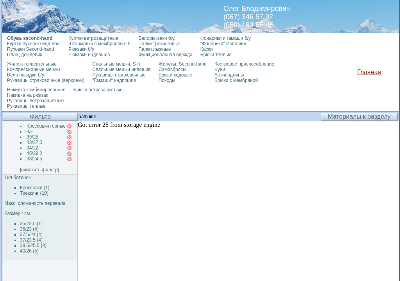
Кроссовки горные (46, 126)
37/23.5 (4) (31, 240)
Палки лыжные (154, 49)
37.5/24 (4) (31, 234)
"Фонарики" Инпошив (223, 43)
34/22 (32, 148)
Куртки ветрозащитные (93, 38)
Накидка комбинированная (36, 89)
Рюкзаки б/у (81, 49)
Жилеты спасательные (32, 64)
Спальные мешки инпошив (121, 69)
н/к (29, 131)
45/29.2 (34, 153)
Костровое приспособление (244, 64)
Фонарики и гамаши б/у (225, 38)
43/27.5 (34, 142)
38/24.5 (34, 159)
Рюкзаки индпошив (89, 54)
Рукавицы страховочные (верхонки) (45, 80)
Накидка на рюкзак (27, 95)
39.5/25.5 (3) (33, 245)
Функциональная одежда (165, 54)
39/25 (32, 137)
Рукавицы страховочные (118, 75)
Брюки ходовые (175, 75)
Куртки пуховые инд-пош (34, 43)
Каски (206, 49)
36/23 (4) (29, 229)
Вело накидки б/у (25, 75)
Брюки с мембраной (236, 80)
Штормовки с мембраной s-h (99, 43)
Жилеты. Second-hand (183, 64)
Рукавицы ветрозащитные (35, 100)
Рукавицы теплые (26, 106)
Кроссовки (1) (34, 187)
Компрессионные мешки (33, 69)
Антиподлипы (229, 75)
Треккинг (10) (34, 193)
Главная (369, 72)
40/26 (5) (29, 251)
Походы (167, 80)
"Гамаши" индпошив (114, 80)
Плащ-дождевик (24, 54)
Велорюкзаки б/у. (156, 38)
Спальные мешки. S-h (116, 64)
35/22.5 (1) (31, 223)
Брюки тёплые (216, 54)
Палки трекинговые (159, 43)
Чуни (219, 69)
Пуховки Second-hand (30, 49)
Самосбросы (172, 69)
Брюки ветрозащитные (98, 89)
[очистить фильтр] (39, 170)
